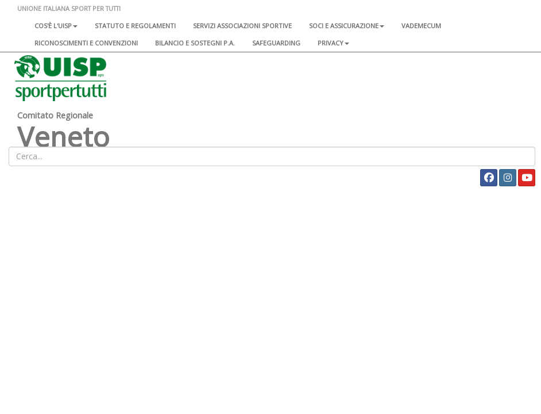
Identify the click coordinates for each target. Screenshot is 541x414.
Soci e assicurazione (346, 25)
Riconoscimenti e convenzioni (86, 43)
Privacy (333, 43)
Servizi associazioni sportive (242, 25)
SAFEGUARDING (276, 43)
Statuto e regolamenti (135, 25)
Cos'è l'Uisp (56, 25)
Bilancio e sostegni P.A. (195, 43)
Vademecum (421, 25)
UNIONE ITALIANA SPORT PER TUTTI (69, 8)
